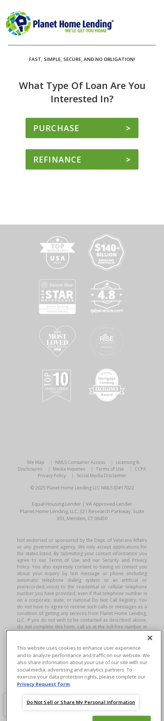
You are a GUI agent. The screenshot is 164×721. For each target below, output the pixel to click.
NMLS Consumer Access (80, 462)
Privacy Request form (43, 689)
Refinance (57, 159)
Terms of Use (110, 469)
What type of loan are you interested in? (82, 92)
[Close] (150, 643)
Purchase (56, 127)
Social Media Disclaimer (101, 475)
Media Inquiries (69, 469)
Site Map (35, 462)
